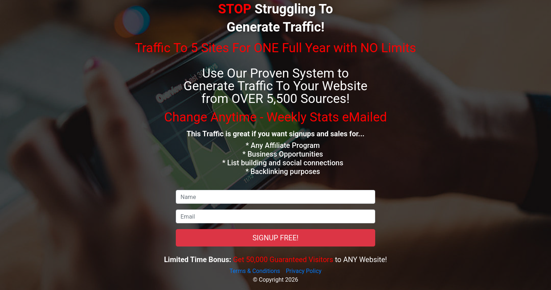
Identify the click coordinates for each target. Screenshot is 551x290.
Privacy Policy (304, 271)
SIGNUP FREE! (275, 237)
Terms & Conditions (254, 271)
